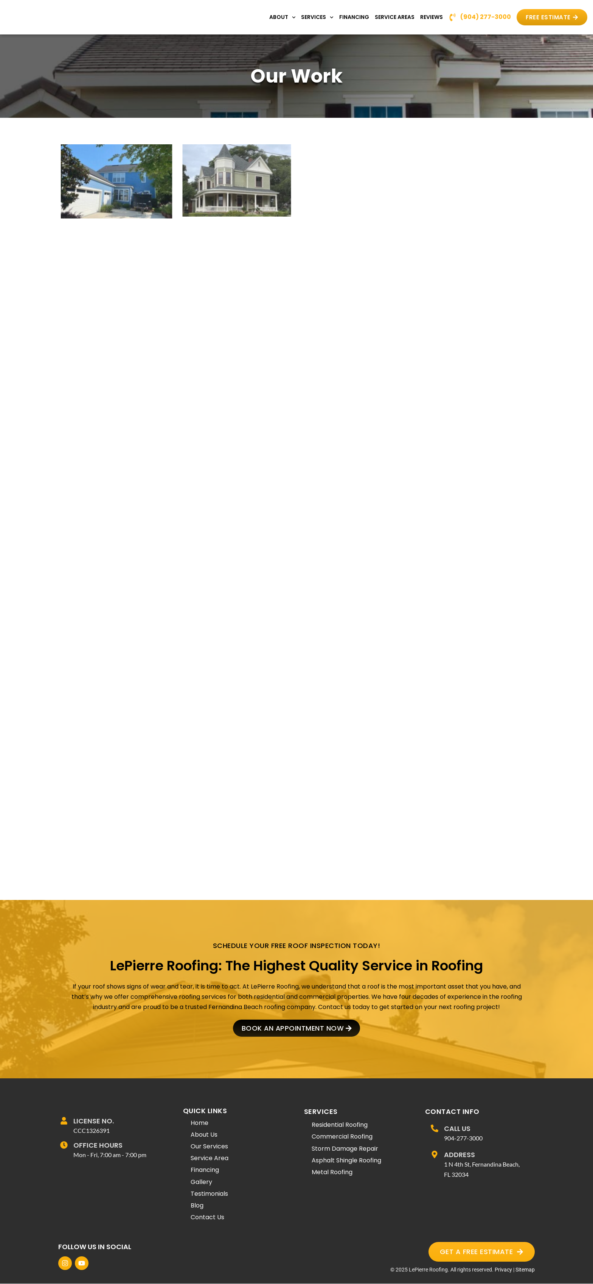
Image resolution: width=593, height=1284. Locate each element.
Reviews (431, 17)
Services (317, 17)
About (282, 17)
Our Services (209, 1146)
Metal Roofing (332, 1172)
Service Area (209, 1158)
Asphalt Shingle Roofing (346, 1160)
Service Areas (394, 17)
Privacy (503, 1270)
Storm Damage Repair (345, 1149)
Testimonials (209, 1194)
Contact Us (207, 1217)
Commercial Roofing (342, 1136)
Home (199, 1123)
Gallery (201, 1182)
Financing (354, 17)
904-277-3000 (463, 1138)
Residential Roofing (340, 1125)
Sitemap (525, 1270)
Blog (197, 1205)
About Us (204, 1135)
